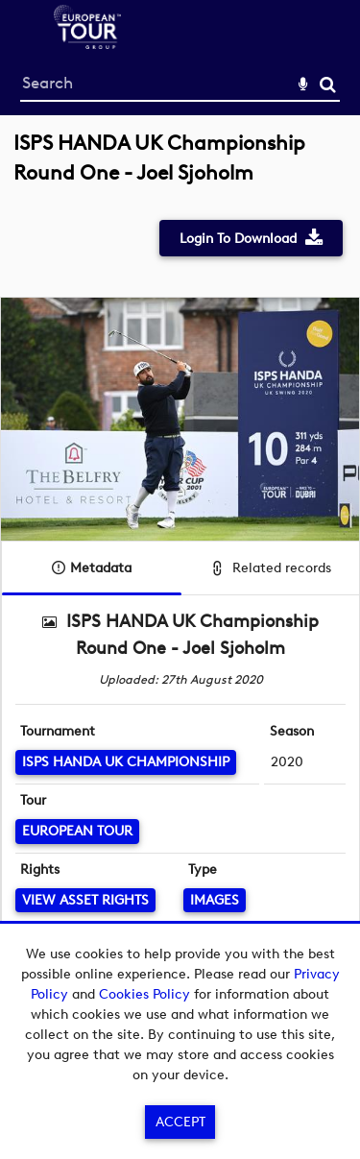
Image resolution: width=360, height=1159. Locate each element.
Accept (180, 1122)
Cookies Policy (144, 994)
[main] (180, 579)
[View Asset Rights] (85, 900)
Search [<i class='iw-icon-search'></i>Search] (328, 84)
